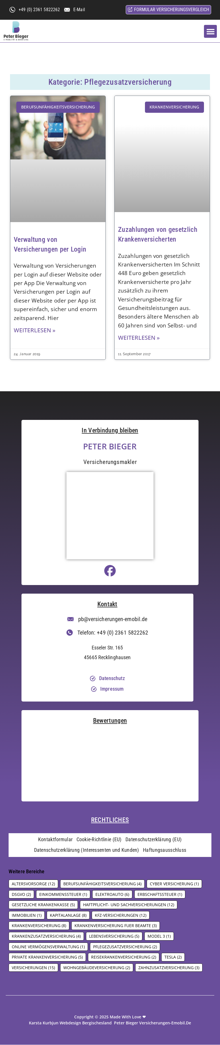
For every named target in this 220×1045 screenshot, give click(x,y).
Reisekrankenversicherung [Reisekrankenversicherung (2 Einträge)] (123, 957)
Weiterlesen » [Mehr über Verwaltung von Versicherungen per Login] (35, 330)
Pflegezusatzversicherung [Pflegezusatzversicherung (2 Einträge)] (125, 947)
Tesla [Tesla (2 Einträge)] (173, 957)
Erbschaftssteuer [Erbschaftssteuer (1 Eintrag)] (160, 894)
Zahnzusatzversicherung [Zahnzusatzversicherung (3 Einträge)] (168, 968)
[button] (210, 31)
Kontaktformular (55, 840)
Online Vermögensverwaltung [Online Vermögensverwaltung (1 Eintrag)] (48, 947)
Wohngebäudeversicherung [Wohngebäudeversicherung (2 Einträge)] (96, 968)
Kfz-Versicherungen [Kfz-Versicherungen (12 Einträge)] (120, 915)
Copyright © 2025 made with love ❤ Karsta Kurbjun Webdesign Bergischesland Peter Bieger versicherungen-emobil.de (110, 1020)
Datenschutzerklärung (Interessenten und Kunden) (86, 851)
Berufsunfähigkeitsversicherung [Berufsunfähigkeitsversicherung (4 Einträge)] (102, 884)
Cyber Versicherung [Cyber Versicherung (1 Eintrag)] (174, 884)
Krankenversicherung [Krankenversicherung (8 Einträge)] (39, 926)
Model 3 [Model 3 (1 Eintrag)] (159, 936)
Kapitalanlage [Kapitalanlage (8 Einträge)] (68, 915)
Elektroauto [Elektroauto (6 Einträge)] (112, 894)
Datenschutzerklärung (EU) (154, 840)
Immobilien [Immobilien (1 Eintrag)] (27, 915)
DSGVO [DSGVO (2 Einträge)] (21, 894)
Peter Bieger (110, 446)
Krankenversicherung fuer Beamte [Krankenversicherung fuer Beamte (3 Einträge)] (115, 926)
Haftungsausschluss (164, 851)
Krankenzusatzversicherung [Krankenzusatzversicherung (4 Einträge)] (46, 936)
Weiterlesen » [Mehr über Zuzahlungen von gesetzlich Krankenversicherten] (139, 337)
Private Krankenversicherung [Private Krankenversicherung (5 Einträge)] (47, 957)
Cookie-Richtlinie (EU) (99, 840)
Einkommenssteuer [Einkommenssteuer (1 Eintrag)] (63, 894)
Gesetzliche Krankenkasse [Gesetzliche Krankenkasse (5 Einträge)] (43, 905)
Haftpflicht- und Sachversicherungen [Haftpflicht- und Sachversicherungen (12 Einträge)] (128, 905)
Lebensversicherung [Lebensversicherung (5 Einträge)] (114, 936)
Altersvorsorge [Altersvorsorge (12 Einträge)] (33, 884)
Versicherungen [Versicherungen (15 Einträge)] (33, 968)
